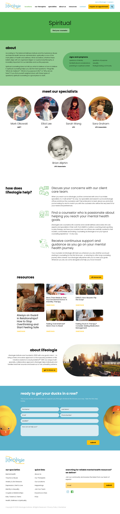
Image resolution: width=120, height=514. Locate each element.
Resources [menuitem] (73, 7)
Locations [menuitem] (28, 7)
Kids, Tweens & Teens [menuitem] (13, 497)
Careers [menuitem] (110, 2)
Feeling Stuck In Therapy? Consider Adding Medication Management (87, 326)
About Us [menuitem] (62, 7)
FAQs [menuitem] (36, 497)
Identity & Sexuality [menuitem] (12, 489)
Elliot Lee (46, 123)
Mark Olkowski (19, 123)
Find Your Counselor (60, 30)
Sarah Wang (73, 123)
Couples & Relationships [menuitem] (14, 493)
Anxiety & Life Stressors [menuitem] (14, 482)
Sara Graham (100, 123)
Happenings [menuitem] (39, 485)
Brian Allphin (60, 163)
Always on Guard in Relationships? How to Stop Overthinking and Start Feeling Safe (28, 321)
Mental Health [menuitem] (11, 474)
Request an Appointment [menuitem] (98, 7)
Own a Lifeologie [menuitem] (100, 2)
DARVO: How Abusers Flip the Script (86, 298)
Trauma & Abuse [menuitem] (12, 478)
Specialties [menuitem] (52, 7)
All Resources (96, 277)
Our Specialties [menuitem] (13, 469)
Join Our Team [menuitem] (40, 489)
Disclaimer (62, 507)
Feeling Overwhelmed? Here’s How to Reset (55, 325)
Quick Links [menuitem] (40, 469)
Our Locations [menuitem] (40, 482)
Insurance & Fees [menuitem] (41, 493)
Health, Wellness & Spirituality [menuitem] (16, 500)
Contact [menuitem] (83, 7)
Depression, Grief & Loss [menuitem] (14, 485)
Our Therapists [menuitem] (40, 7)
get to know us (49, 370)
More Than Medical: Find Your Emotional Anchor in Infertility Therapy (56, 299)
